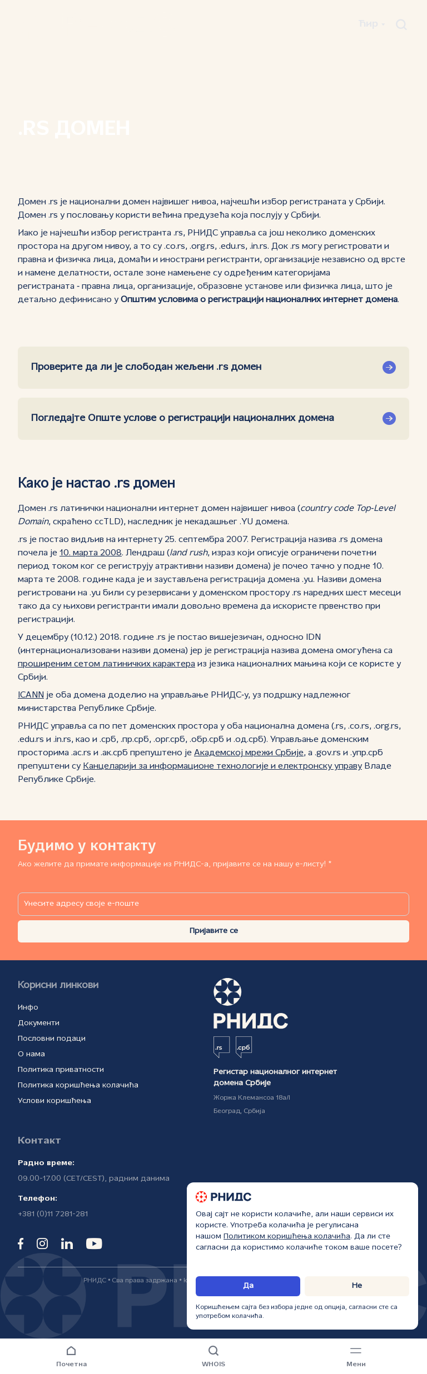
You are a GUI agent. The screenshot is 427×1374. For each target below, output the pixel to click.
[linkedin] (67, 1243)
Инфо (28, 1007)
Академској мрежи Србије (249, 753)
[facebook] (20, 1243)
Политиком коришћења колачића (287, 1236)
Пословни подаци (52, 1038)
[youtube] (94, 1243)
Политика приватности (61, 1070)
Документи (38, 1023)
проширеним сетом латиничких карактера (106, 664)
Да (248, 1286)
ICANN (31, 695)
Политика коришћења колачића (78, 1085)
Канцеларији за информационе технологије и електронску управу (222, 766)
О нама (31, 1054)
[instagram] (42, 1243)
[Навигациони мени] (356, 1357)
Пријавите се (214, 931)
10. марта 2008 (90, 553)
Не (357, 1286)
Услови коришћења (54, 1101)
